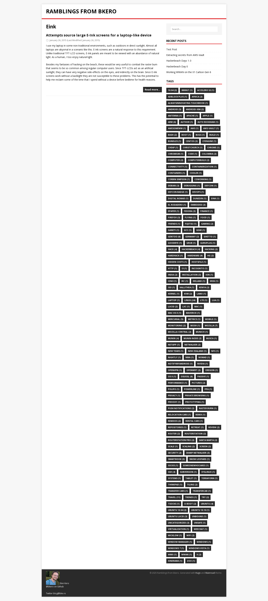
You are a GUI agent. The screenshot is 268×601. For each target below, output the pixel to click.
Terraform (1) (209, 478)
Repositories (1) (177, 427)
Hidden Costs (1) (177, 261)
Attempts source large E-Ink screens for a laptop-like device (98, 35)
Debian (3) (173, 185)
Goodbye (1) (175, 242)
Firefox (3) (174, 217)
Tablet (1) (191, 478)
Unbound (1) (199, 516)
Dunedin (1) (199, 198)
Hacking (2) (211, 249)
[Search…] (194, 29)
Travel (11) (174, 497)
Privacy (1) (174, 395)
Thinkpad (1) (175, 484)
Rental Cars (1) (194, 421)
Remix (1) (200, 414)
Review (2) (213, 427)
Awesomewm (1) (177, 128)
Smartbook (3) (176, 459)
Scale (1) (173, 446)
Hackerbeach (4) (191, 249)
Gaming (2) (207, 223)
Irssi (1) (214, 281)
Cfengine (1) (209, 141)
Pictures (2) (198, 382)
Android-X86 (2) (195, 109)
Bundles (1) (174, 141)
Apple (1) (207, 115)
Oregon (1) (211, 370)
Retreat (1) (197, 427)
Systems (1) (174, 478)
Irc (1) (184, 281)
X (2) (199, 554)
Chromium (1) (175, 153)
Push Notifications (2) (181, 408)
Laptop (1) (174, 300)
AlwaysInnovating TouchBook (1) (188, 103)
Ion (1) (209, 274)
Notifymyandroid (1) (180, 363)
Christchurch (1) (192, 147)
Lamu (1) (201, 293)
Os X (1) (172, 376)
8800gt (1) (187, 90)
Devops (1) (198, 192)
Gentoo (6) (174, 236)
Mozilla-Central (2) (179, 331)
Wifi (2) (190, 535)
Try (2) (205, 497)
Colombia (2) (209, 153)
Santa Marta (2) (208, 440)
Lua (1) (215, 300)
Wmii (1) (172, 554)
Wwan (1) (186, 554)
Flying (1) (190, 217)
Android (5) (174, 109)
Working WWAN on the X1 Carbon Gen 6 (188, 72)
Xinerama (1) (175, 560)
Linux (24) (189, 300)
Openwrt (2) (193, 370)
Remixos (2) (174, 421)
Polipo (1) (173, 389)
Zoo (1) (191, 560)
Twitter (49, 593)
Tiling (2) (192, 484)
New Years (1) (175, 351)
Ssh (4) (171, 472)
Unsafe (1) (199, 522)
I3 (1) (184, 268)
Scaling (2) (188, 446)
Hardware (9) (195, 255)
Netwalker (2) (192, 344)
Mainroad (210, 572)
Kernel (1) (173, 293)
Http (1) (172, 268)
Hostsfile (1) (199, 261)
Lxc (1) (186, 306)
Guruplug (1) (207, 242)
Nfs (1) (215, 351)
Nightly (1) (174, 357)
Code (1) (192, 153)
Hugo (198, 572)
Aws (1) (194, 128)
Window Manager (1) (180, 541)
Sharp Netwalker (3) (198, 452)
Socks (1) (173, 465)
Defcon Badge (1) (177, 192)
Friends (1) (174, 223)
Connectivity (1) (177, 166)
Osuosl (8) (187, 376)
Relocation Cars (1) (179, 414)
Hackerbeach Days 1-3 (178, 60)
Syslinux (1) (208, 472)
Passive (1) (203, 376)
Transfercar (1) (202, 490)
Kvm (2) (188, 293)
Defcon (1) (211, 185)
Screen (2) (205, 446)
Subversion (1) (188, 472)
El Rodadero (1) (177, 204)
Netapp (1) (174, 344)
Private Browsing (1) (197, 395)
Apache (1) (192, 115)
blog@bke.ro (59, 593)
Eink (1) (215, 198)
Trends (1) (191, 497)
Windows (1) (204, 541)
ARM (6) (172, 122)
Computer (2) (175, 160)
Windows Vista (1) (199, 548)
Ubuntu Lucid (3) (177, 516)
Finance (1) (206, 211)
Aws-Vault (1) (211, 128)
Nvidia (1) (202, 363)
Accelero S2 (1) (205, 90)
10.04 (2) (172, 90)
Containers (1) (176, 173)
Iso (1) (171, 287)
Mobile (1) (210, 319)
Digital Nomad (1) (178, 198)
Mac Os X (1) (174, 312)
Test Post (171, 49)
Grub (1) (191, 242)
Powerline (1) (192, 389)
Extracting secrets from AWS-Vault (185, 55)
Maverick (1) (193, 312)
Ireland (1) (199, 281)
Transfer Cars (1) (178, 490)
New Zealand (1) (197, 351)
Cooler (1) (196, 173)
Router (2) (174, 433)
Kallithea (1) (187, 287)
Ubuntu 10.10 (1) (200, 510)
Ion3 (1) (172, 281)
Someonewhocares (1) (196, 465)
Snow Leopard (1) (199, 459)
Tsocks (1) (173, 503)
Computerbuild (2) (198, 160)
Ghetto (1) (210, 236)
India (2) (172, 274)
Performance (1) (177, 382)
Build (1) (214, 134)
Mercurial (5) (175, 319)
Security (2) (174, 452)
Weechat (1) (200, 529)
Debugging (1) (192, 185)
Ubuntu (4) (207, 503)
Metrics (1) (194, 319)
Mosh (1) (195, 325)
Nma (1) (189, 357)
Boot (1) (186, 134)
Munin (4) (173, 338)
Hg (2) (210, 255)
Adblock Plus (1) (177, 96)
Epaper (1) (173, 211)
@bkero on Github (55, 586)
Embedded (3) (198, 204)
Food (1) (205, 217)
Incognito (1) (199, 268)
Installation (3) (191, 274)
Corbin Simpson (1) (179, 179)
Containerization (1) (204, 166)
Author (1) (187, 122)
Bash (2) (172, 134)
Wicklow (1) (175, 535)
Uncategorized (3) (178, 522)
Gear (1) (200, 230)
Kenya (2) (204, 287)
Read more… (152, 89)
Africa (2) (197, 96)
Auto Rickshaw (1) (208, 122)
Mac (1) (198, 306)
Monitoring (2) (177, 325)
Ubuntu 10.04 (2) (177, 510)
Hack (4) (172, 249)
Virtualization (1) (178, 529)
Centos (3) (192, 141)
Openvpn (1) (175, 370)
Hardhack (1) (175, 255)
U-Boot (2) (190, 503)
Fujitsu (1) (190, 223)
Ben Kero (64, 583)
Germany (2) (192, 236)
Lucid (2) (173, 306)
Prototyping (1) (194, 402)
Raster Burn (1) (208, 408)
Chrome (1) (213, 147)
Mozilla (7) (211, 325)
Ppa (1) (208, 389)
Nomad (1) (204, 357)
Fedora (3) (190, 211)
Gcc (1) (187, 230)
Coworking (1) (203, 179)
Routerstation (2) (195, 433)
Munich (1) (202, 331)
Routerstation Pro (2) (181, 440)
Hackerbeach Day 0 (177, 66)
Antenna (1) (175, 115)
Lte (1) (203, 300)
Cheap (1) (173, 147)
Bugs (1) (200, 134)
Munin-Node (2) (192, 338)
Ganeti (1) (173, 230)
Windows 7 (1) (176, 548)
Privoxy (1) (174, 402)
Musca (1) (211, 338)
